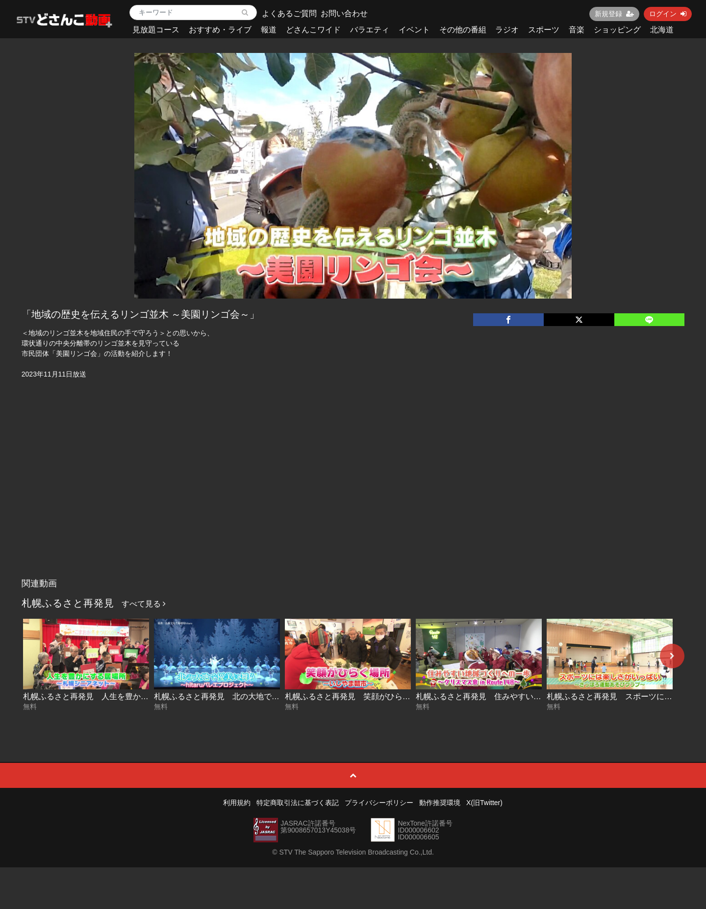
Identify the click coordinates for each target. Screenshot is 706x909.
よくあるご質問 (289, 13)
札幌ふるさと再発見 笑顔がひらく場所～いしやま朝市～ (387, 696)
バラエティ (369, 29)
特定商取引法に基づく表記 (297, 803)
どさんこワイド (313, 29)
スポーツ (543, 29)
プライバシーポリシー (379, 803)
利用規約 (237, 803)
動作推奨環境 (439, 803)
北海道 (662, 29)
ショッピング (617, 29)
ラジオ (507, 29)
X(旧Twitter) (484, 803)
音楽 (576, 29)
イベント (414, 29)
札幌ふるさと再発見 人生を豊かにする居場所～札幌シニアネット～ (144, 696)
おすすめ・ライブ (220, 29)
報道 (269, 29)
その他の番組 (462, 29)
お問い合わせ (344, 13)
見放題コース (155, 29)
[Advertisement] (353, 500)
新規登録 (614, 14)
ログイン (667, 14)
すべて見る (144, 604)
